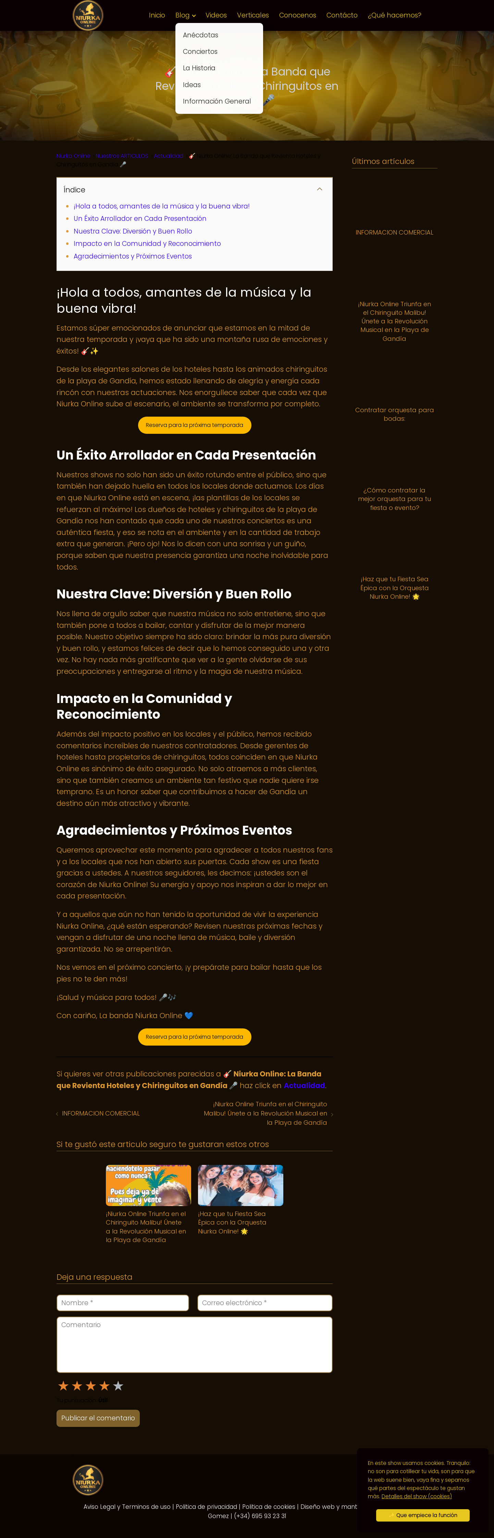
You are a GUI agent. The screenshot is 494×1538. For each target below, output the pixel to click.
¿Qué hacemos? (394, 15)
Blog (182, 15)
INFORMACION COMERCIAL (101, 1113)
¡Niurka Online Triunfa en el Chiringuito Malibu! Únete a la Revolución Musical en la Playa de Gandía (265, 1113)
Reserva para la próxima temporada (194, 425)
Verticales (253, 15)
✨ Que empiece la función (422, 1515)
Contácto (342, 15)
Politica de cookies (268, 1507)
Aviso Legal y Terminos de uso (127, 1507)
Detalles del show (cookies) (417, 1496)
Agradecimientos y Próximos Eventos (133, 256)
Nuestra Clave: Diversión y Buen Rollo (133, 231)
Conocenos (297, 15)
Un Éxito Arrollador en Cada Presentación (140, 218)
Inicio (157, 15)
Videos (216, 15)
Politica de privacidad (206, 1507)
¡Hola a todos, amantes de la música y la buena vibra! (162, 206)
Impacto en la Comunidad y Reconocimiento (147, 243)
